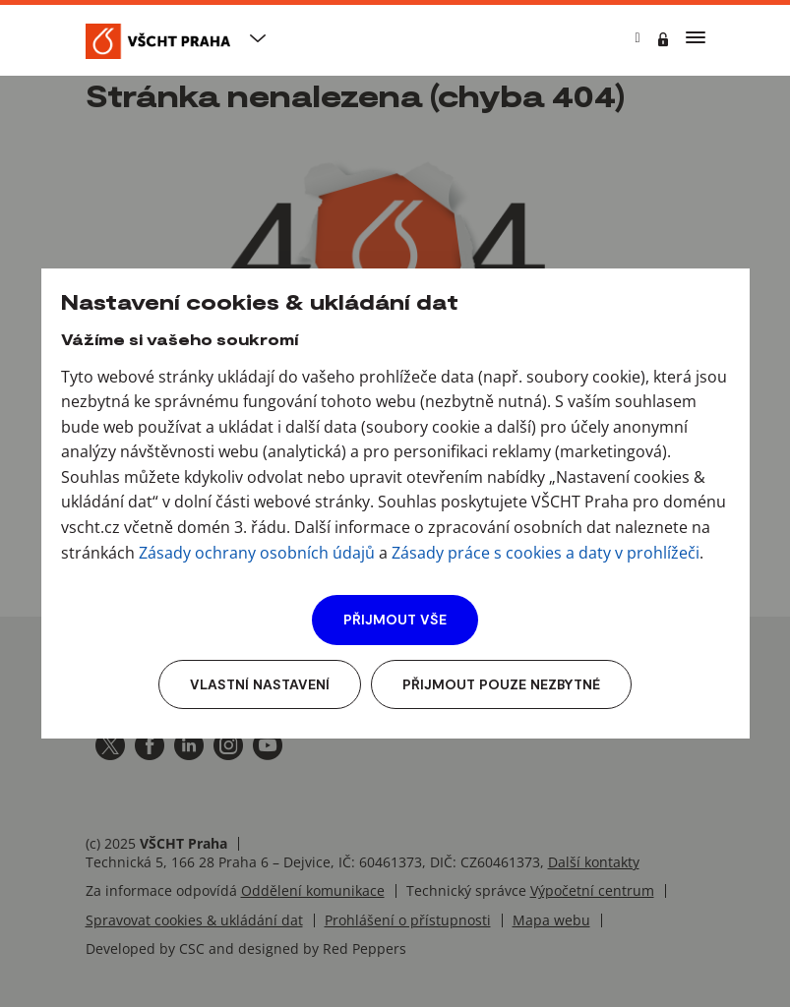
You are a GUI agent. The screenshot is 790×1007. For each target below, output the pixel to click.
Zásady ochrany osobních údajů (257, 552)
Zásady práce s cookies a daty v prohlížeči (545, 552)
